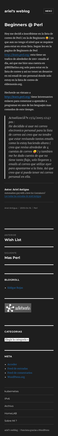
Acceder (12, 364)
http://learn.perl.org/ (17, 54)
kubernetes (11, 391)
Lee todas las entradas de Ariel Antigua (22, 196)
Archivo (8, 406)
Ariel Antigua (10, 208)
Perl (36, 208)
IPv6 (7, 398)
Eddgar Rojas (15, 287)
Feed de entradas (17, 368)
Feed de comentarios (19, 372)
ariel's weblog (17, 11)
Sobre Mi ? (10, 420)
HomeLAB (10, 413)
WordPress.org (16, 376)
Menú (48, 11)
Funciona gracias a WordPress (35, 430)
